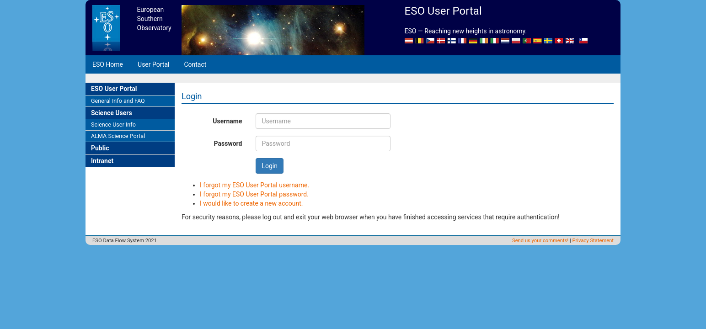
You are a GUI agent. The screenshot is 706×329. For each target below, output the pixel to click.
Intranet (102, 160)
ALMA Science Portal (118, 136)
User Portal (153, 64)
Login (270, 166)
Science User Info (113, 124)
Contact (195, 64)
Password (228, 143)
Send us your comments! (540, 241)
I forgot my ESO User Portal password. (254, 194)
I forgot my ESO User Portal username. (254, 185)
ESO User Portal (114, 88)
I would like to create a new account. (251, 203)
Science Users (111, 113)
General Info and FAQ (118, 100)
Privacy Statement (593, 241)
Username (227, 121)
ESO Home (107, 64)
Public (100, 148)
